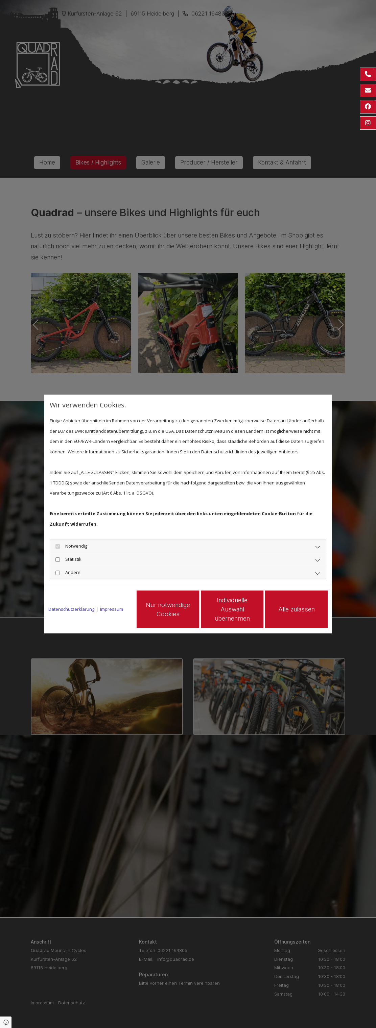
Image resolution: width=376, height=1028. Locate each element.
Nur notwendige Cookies (168, 609)
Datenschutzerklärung (71, 609)
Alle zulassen (296, 609)
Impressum (111, 609)
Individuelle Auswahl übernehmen (232, 609)
